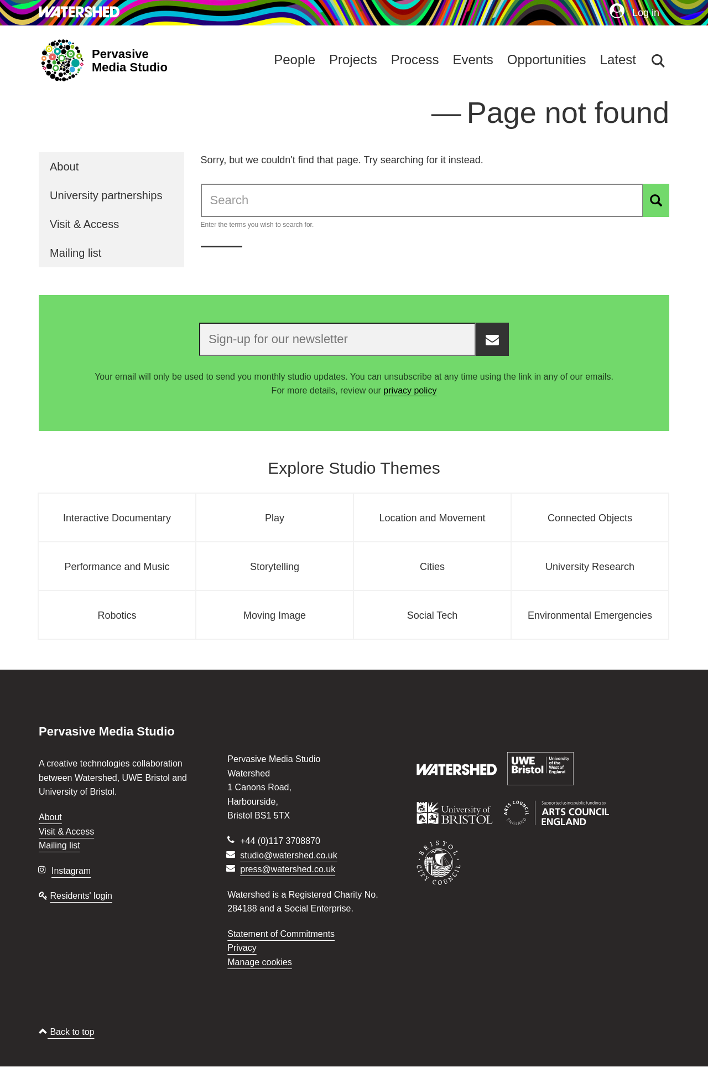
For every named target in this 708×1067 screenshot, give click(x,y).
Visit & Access (84, 224)
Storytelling (274, 566)
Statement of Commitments (281, 934)
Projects (353, 59)
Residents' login (81, 895)
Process (415, 59)
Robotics (116, 615)
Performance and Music (116, 566)
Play (274, 518)
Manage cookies (259, 962)
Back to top (67, 1032)
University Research (589, 566)
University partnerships (106, 195)
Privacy (241, 947)
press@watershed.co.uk (287, 869)
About (64, 166)
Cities (432, 566)
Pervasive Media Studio (130, 61)
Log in (634, 12)
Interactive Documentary (117, 518)
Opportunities (546, 59)
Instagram (71, 871)
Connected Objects (590, 518)
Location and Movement (432, 518)
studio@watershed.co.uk (288, 855)
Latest (618, 59)
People (294, 59)
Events (472, 59)
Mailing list (75, 253)
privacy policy (409, 390)
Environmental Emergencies (590, 615)
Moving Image (274, 615)
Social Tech (432, 615)
